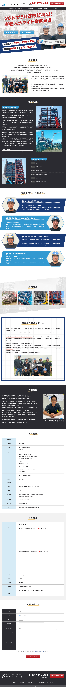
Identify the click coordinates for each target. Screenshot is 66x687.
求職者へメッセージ (43, 8)
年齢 (9, 619)
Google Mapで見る (42, 528)
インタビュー (29, 8)
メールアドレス (9, 628)
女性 (25, 615)
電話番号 (9, 623)
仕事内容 (20, 8)
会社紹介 (11, 8)
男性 (21, 615)
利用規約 (43, 651)
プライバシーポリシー (37, 651)
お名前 (9, 611)
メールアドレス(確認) (9, 633)
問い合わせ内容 (9, 642)
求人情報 (54, 8)
